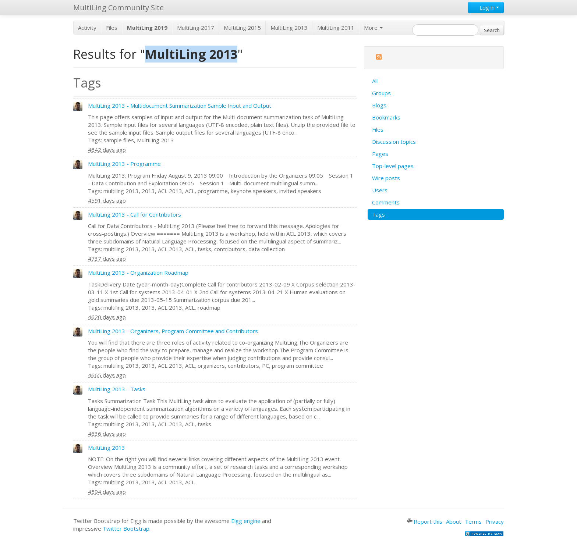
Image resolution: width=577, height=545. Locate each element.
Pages (380, 153)
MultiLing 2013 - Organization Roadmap (138, 272)
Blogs (379, 105)
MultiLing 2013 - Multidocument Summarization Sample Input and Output (179, 105)
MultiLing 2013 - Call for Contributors (134, 214)
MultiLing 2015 (242, 27)
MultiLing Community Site (118, 8)
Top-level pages (393, 166)
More (373, 27)
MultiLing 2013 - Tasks (116, 389)
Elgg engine (246, 520)
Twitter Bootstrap (126, 528)
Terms (473, 521)
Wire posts (386, 178)
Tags (378, 214)
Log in (486, 7)
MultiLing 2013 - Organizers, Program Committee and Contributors (173, 331)
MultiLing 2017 (195, 27)
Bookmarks (386, 117)
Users (379, 190)
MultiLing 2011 (335, 27)
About (453, 521)
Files (111, 27)
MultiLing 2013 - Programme (124, 163)
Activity (87, 27)
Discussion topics (394, 141)
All (375, 81)
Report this (424, 521)
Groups (381, 93)
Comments (386, 202)
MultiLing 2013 (289, 27)
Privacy (494, 521)
